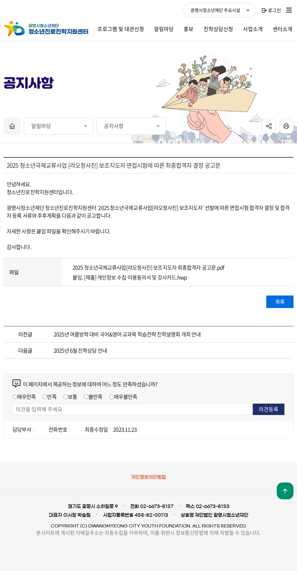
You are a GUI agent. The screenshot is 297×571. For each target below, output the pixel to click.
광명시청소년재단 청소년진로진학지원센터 (46, 29)
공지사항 (114, 128)
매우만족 (26, 397)
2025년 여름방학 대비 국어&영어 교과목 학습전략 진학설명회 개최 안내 (127, 334)
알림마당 (41, 128)
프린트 (286, 128)
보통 (72, 397)
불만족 (95, 397)
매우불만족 (125, 397)
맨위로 (285, 490)
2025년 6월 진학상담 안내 (80, 350)
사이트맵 (289, 10)
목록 (280, 302)
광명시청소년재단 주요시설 (215, 10)
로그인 (274, 10)
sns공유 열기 (269, 128)
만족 (51, 397)
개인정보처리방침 (148, 477)
